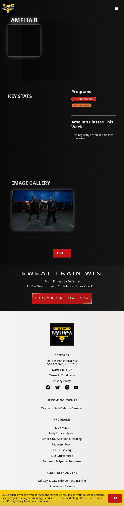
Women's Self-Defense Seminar (62, 408)
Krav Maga (62, 427)
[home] (8, 8)
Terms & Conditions (62, 375)
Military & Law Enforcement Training (62, 480)
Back (62, 252)
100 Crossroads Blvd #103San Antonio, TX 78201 (62, 362)
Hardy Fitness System (84, 99)
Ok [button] (115, 498)
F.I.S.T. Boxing (62, 450)
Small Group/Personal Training (62, 438)
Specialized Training (62, 486)
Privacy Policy (62, 381)
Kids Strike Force (81, 105)
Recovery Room (62, 444)
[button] (117, 8)
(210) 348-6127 (62, 369)
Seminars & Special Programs (62, 461)
